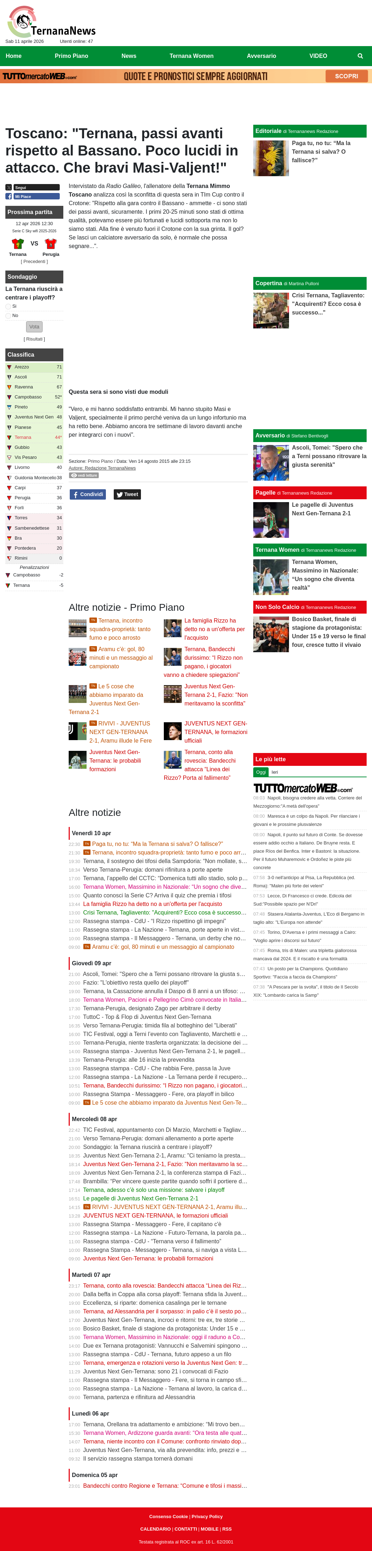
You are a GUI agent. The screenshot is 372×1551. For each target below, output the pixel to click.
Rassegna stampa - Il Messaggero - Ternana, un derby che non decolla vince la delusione (196, 938)
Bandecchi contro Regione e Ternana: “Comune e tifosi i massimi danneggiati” (182, 1486)
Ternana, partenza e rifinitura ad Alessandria (139, 1397)
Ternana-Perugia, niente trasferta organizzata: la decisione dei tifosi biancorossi (183, 1043)
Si (14, 306)
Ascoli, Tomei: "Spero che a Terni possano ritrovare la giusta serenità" (171, 974)
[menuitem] (360, 56)
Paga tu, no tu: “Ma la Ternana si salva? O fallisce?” (153, 844)
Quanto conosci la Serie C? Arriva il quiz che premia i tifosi (157, 895)
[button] (34, 326)
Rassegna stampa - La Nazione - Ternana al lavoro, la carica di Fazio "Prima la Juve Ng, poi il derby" (211, 1389)
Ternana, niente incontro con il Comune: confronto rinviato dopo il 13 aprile (177, 1441)
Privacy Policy (207, 1516)
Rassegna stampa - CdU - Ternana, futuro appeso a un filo (157, 1354)
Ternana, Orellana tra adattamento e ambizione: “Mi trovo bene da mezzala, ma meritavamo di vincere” (213, 1424)
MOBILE (210, 1529)
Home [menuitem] (13, 56)
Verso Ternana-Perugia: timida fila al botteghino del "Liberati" (160, 1025)
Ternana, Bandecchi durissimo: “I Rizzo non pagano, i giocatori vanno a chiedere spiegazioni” (201, 1085)
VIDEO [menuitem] (318, 56)
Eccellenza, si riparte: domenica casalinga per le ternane (155, 1303)
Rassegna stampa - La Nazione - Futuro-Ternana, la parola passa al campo (179, 1233)
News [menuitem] (129, 56)
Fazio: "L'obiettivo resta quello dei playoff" (136, 983)
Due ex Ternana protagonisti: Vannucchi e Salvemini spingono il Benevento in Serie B (191, 1346)
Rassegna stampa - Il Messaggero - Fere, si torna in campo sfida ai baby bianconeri (189, 1380)
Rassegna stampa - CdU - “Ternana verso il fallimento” (152, 1241)
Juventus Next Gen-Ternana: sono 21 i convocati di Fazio (156, 1371)
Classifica (21, 355)
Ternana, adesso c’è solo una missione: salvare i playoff (153, 1190)
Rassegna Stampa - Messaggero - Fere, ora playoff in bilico (158, 1094)
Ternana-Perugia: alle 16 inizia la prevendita (138, 1060)
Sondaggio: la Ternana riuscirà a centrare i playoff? (147, 1147)
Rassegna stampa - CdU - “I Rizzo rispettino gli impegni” (154, 921)
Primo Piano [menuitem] (71, 56)
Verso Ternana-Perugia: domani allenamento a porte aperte (158, 1138)
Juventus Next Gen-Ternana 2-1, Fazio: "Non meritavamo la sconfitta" (216, 695)
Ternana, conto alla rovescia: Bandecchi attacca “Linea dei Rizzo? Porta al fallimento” (191, 1286)
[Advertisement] (186, 106)
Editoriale (268, 131)
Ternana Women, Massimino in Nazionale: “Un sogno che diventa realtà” (175, 887)
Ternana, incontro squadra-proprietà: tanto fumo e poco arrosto (120, 629)
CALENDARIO (155, 1529)
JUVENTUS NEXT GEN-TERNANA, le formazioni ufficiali (216, 732)
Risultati (34, 339)
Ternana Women (277, 550)
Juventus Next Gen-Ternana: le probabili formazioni (115, 760)
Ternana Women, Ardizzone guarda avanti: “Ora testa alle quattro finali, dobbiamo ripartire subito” (206, 1433)
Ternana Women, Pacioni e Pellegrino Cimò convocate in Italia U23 (168, 1000)
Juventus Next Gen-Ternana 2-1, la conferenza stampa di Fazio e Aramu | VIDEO (186, 1173)
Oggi (261, 772)
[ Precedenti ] (34, 261)
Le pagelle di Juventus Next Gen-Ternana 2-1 (141, 1198)
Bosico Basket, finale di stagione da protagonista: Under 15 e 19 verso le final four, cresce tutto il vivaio (213, 1328)
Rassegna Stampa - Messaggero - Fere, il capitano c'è (152, 1224)
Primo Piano (100, 461)
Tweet (127, 494)
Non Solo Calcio (277, 607)
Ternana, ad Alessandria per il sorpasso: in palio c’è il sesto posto (165, 1311)
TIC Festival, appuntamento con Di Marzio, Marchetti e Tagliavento (167, 1130)
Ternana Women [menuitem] (192, 56)
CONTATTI (186, 1529)
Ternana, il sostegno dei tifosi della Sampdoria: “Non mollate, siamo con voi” (179, 861)
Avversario (270, 435)
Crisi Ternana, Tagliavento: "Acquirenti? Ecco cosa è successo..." (165, 913)
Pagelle (265, 493)
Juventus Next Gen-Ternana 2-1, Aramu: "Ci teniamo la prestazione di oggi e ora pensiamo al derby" (210, 1156)
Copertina (268, 283)
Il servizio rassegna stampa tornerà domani (138, 1459)
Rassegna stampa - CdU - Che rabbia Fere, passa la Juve (157, 1068)
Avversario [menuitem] (261, 56)
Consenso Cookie (168, 1516)
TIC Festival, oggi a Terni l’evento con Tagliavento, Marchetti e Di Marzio (174, 1034)
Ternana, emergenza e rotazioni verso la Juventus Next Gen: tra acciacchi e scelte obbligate (200, 1363)
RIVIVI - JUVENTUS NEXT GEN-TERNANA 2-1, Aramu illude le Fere (120, 732)
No (15, 315)
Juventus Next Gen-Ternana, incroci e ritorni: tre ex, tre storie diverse (170, 1320)
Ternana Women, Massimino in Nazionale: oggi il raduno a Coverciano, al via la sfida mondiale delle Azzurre (220, 1337)
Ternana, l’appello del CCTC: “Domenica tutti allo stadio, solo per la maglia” (178, 878)
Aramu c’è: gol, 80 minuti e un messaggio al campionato (121, 657)
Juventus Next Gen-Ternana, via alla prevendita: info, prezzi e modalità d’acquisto (186, 1450)
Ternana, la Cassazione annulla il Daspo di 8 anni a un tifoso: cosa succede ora (183, 991)
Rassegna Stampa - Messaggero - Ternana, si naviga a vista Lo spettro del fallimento (191, 1250)
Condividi (88, 494)
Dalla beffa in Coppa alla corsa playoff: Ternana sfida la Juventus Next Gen (178, 1294)
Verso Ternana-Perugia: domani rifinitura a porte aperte (153, 870)
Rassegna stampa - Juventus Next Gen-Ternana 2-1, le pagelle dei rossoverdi (181, 1051)
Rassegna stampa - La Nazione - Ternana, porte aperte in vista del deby (174, 930)
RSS (226, 1529)
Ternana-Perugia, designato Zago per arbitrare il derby (152, 1008)
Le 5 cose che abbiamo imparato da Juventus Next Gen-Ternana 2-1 (174, 1103)
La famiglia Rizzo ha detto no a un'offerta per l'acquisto (215, 629)
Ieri (274, 772)
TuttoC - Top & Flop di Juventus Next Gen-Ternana (147, 1017)
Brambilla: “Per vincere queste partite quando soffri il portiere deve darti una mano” (188, 1181)
